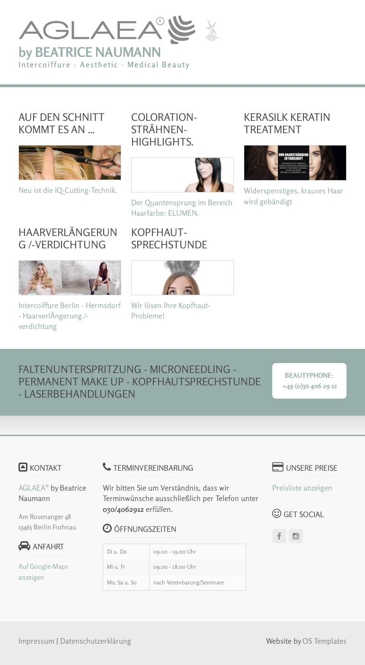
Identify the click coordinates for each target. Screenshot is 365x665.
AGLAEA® (33, 487)
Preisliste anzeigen (302, 487)
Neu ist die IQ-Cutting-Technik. (67, 190)
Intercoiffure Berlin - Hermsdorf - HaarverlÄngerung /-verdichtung (69, 316)
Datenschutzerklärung (95, 641)
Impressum (37, 641)
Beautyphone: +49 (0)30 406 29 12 (309, 380)
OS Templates (325, 641)
